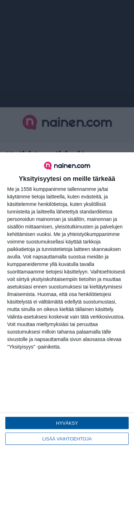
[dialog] (67, 330)
